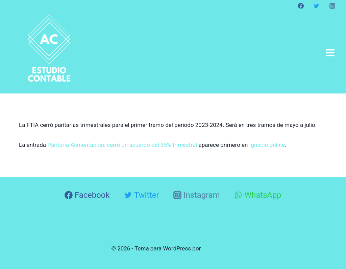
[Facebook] (301, 5)
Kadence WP (218, 248)
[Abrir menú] (330, 52)
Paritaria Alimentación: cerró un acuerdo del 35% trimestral (122, 144)
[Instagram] (332, 5)
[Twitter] (316, 5)
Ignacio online (267, 144)
